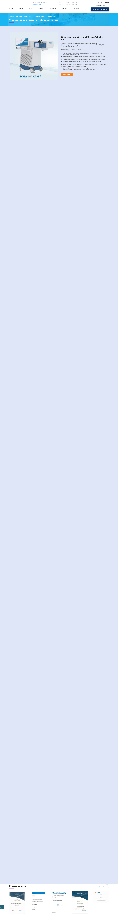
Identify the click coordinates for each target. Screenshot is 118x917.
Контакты (76, 9)
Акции (41, 9)
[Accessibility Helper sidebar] (2, 907)
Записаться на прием (100, 9)
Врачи (21, 9)
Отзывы (64, 9)
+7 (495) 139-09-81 (102, 3)
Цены (31, 9)
